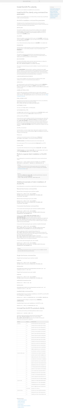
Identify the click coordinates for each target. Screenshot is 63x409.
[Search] (39, 1)
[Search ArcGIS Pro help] (31, 1)
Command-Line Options (22, 166)
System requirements (21, 396)
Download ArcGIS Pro (21, 397)
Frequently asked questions (22, 394)
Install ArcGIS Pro (20, 399)
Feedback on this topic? (45, 407)
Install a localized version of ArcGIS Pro (24, 400)
